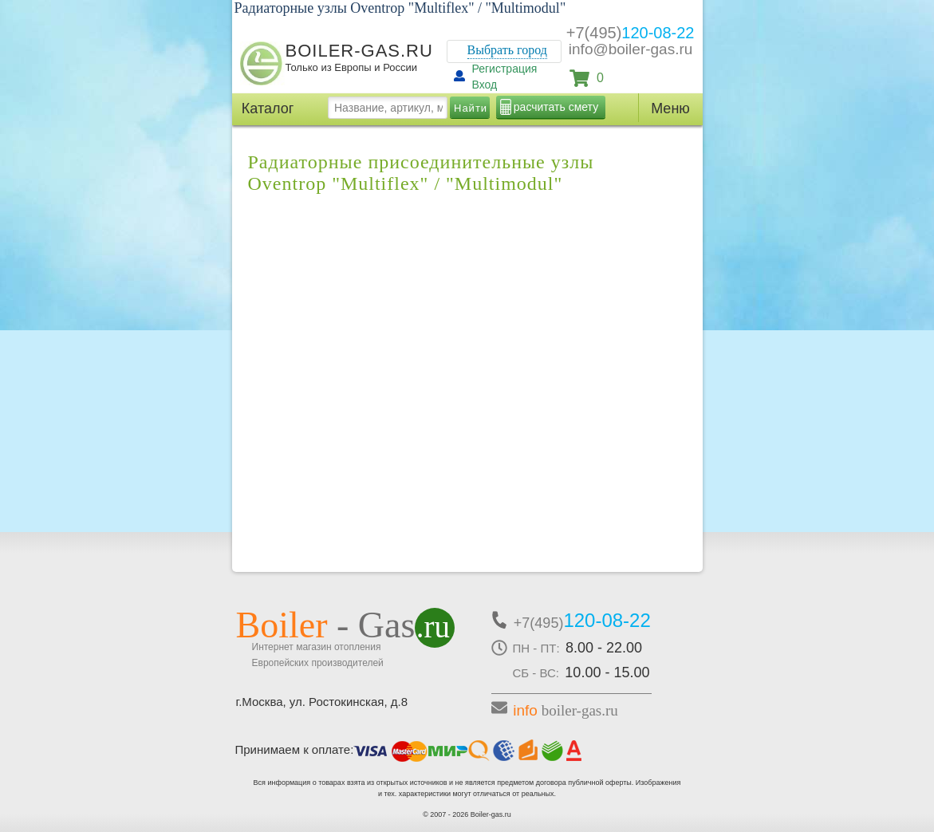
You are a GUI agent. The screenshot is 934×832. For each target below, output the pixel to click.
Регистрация (505, 68)
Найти (470, 108)
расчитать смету (556, 107)
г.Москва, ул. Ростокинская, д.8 (322, 701)
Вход (485, 84)
